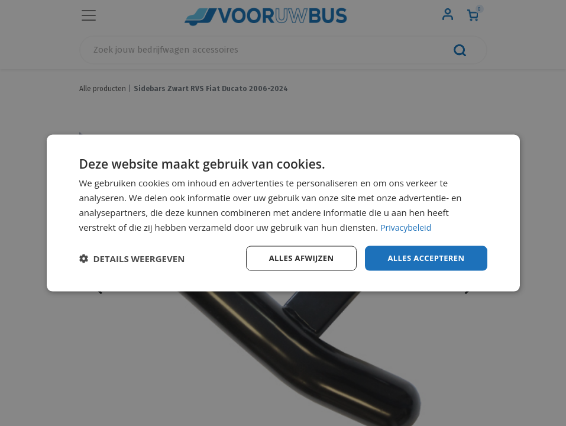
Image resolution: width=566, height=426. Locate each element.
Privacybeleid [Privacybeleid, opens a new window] (407, 226)
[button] (132, 258)
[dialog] (283, 213)
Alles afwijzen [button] (293, 257)
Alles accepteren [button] (423, 257)
